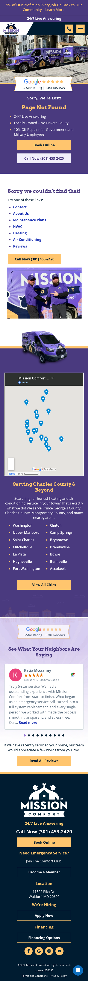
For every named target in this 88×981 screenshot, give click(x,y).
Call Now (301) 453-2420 (44, 158)
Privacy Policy (58, 975)
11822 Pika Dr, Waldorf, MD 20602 (44, 894)
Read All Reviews (44, 760)
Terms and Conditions (34, 975)
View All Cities (44, 584)
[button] (25, 735)
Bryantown (59, 540)
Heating (20, 233)
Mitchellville (22, 547)
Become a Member (44, 872)
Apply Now (44, 915)
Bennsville (58, 562)
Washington (22, 526)
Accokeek (58, 569)
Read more (28, 722)
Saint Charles (23, 540)
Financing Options (44, 937)
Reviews (20, 246)
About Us (21, 213)
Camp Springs (61, 533)
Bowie (55, 554)
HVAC (17, 226)
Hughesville (22, 562)
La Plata (19, 554)
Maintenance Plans (29, 220)
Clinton (56, 526)
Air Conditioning (27, 239)
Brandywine (60, 547)
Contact (20, 207)
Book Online (44, 145)
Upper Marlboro (26, 533)
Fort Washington (26, 569)
